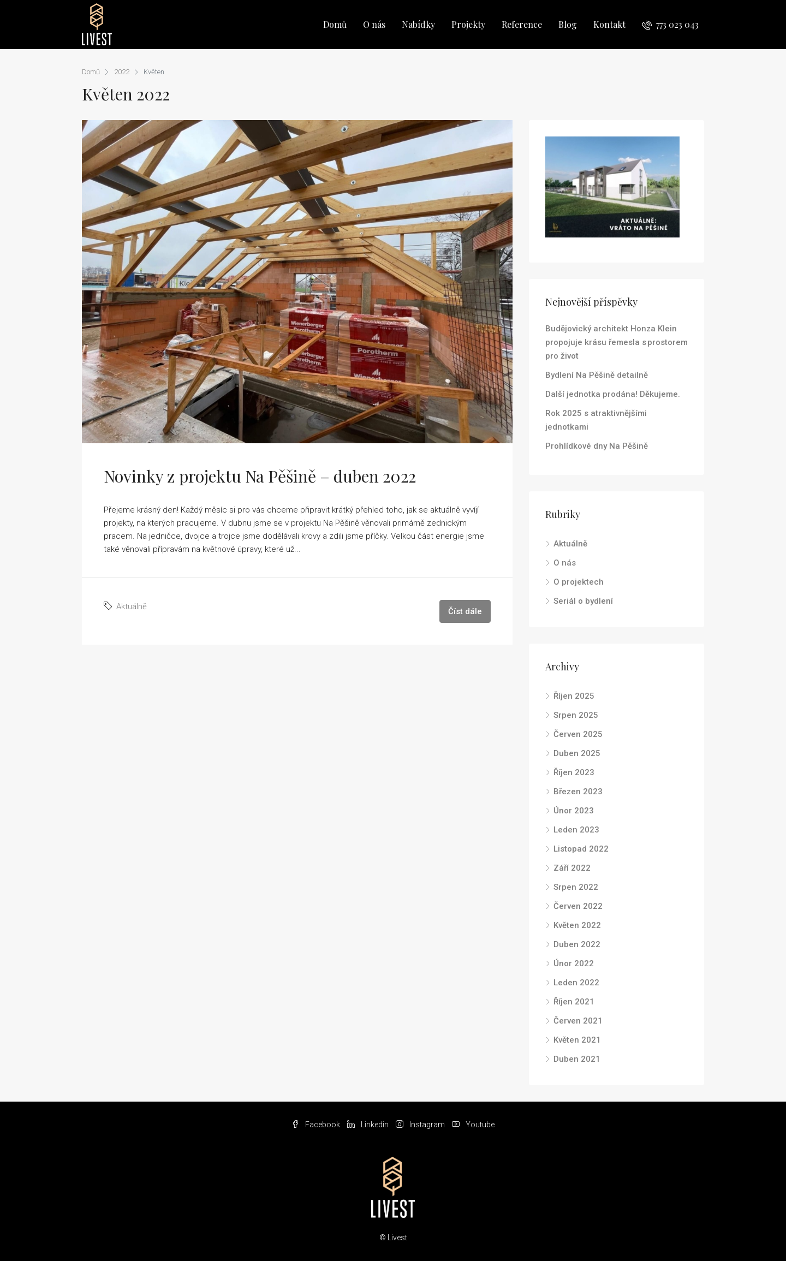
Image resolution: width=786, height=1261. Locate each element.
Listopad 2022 (581, 849)
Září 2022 (572, 868)
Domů (335, 24)
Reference (522, 24)
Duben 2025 (576, 753)
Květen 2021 (577, 1040)
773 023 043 (670, 24)
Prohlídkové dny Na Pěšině (596, 446)
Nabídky (418, 24)
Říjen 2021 (573, 1002)
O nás (374, 24)
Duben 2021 (576, 1059)
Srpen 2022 (575, 887)
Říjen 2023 (573, 772)
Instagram (421, 1124)
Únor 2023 (573, 811)
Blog (567, 24)
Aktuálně (131, 606)
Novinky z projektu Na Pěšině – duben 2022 (260, 476)
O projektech (578, 582)
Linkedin (368, 1124)
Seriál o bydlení (583, 601)
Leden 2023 (576, 830)
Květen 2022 (577, 925)
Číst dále (465, 611)
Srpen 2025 (575, 715)
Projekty (468, 24)
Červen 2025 (578, 734)
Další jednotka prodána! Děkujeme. (612, 394)
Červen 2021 (578, 1021)
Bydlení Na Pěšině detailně (596, 375)
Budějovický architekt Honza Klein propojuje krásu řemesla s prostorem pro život (616, 342)
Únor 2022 (573, 963)
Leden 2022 (576, 983)
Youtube (473, 1124)
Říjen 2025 (573, 696)
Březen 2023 (578, 791)
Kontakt (609, 24)
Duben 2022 (576, 944)
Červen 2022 (578, 906)
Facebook (316, 1124)
